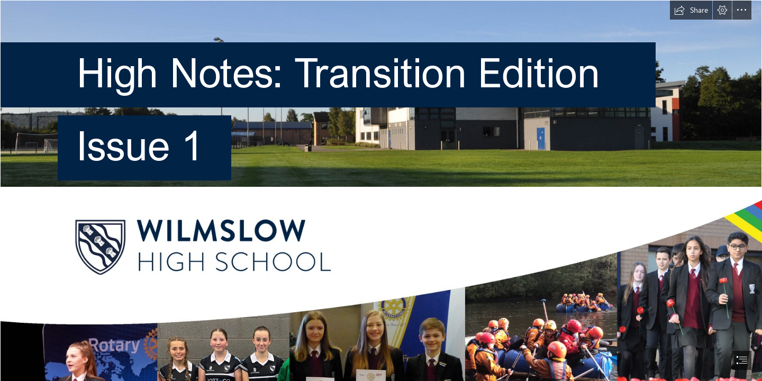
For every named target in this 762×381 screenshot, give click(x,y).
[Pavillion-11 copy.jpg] (381, 98)
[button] (691, 10)
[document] (381, 190)
